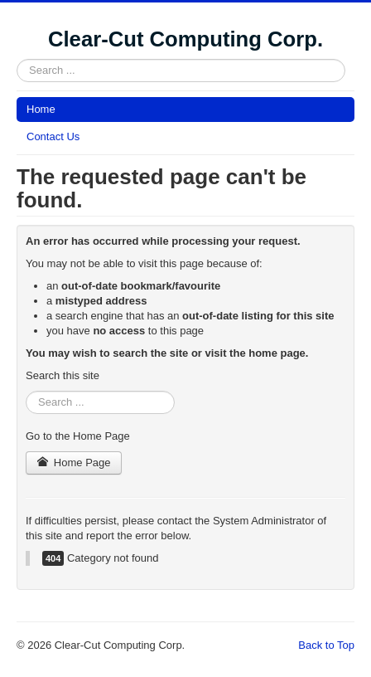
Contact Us (53, 136)
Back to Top (326, 645)
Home (40, 109)
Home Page (73, 462)
